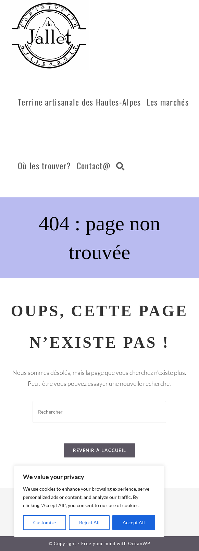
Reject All (89, 522)
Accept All (134, 522)
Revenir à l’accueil (99, 450)
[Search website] (120, 165)
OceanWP (139, 543)
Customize (44, 522)
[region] (89, 501)
